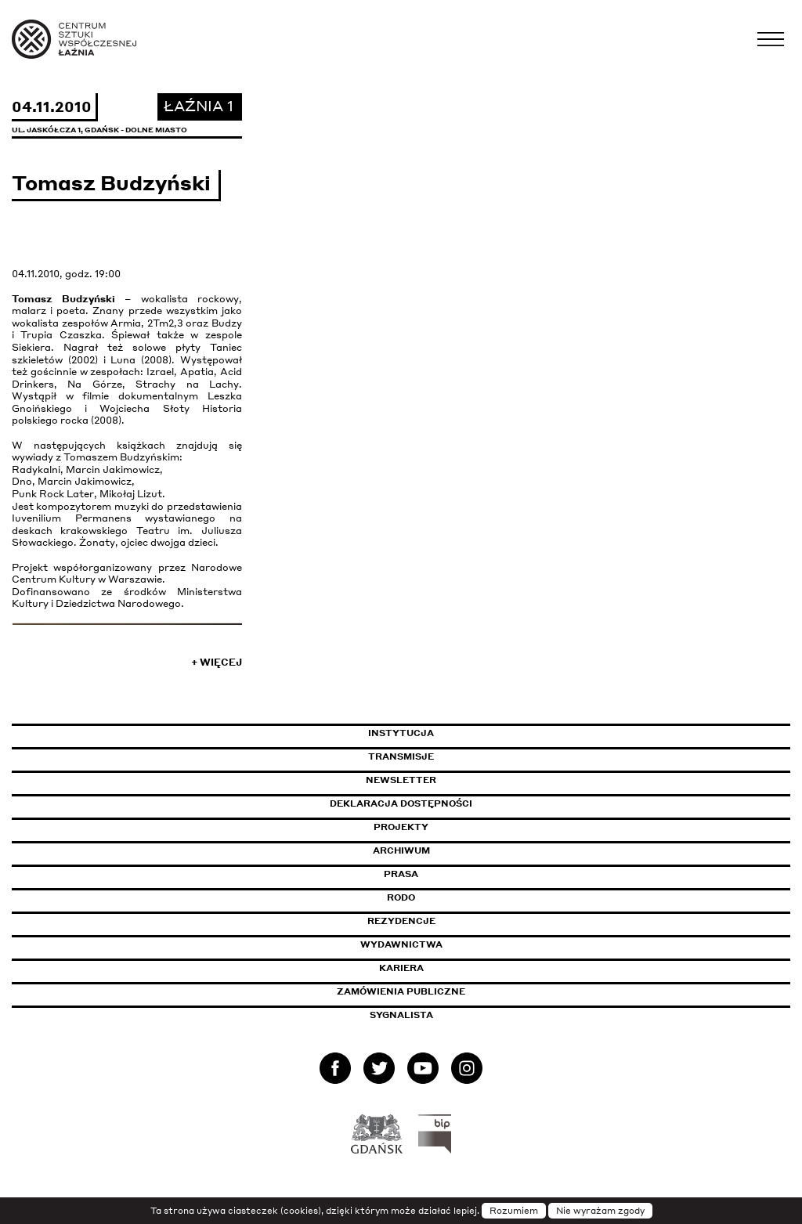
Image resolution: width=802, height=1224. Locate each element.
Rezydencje (401, 920)
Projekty (401, 826)
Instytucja (401, 733)
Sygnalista (401, 1014)
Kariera (401, 967)
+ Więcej (216, 662)
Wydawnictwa (401, 944)
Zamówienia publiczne (436, 991)
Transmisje (467, 756)
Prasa (401, 873)
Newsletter (401, 779)
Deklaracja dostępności (401, 803)
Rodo (401, 897)
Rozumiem (514, 1210)
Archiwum (401, 850)
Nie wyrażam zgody (600, 1210)
